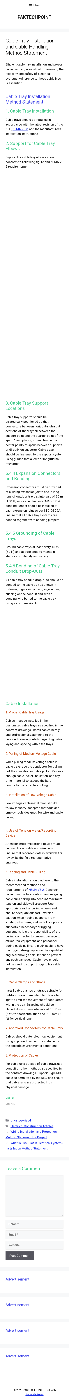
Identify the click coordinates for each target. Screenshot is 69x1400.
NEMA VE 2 (36, 889)
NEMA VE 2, (20, 129)
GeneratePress (35, 1394)
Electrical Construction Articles (31, 1126)
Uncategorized (20, 1120)
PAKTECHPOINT (34, 17)
